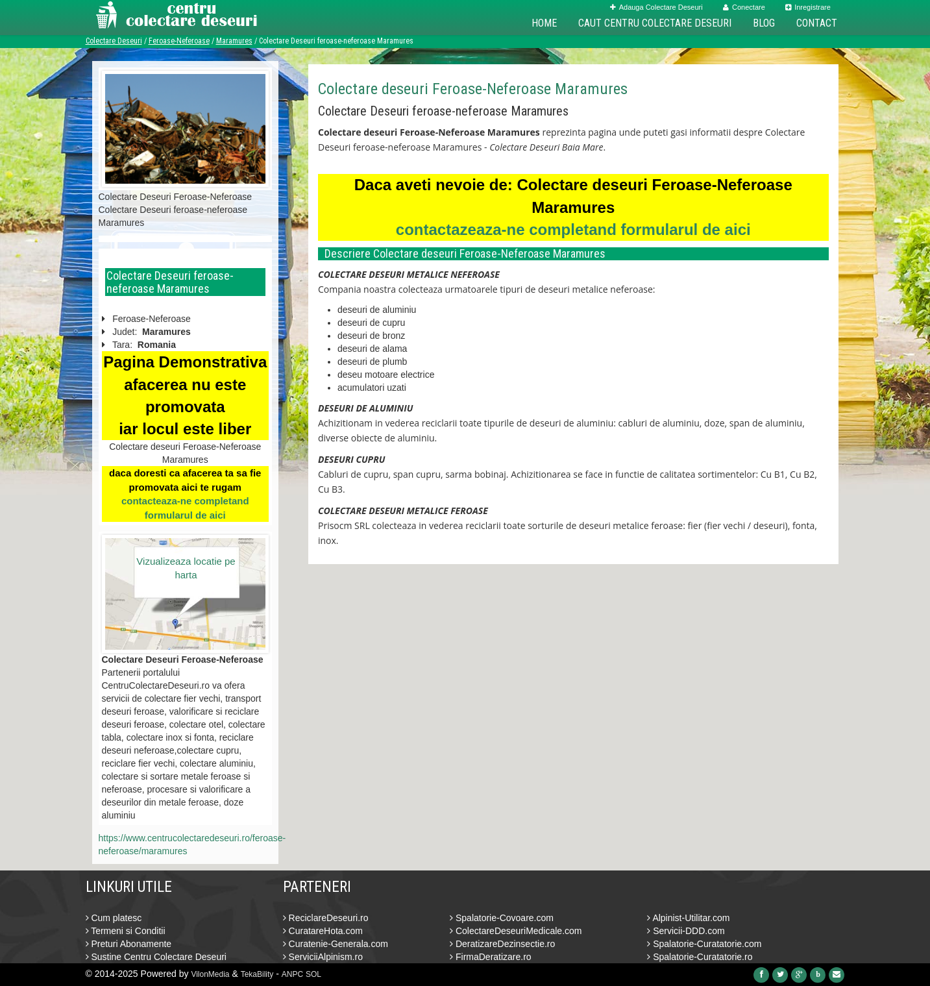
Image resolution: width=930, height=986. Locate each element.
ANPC (292, 974)
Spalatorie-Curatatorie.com (704, 944)
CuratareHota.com (323, 931)
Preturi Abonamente (129, 944)
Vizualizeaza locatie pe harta (185, 568)
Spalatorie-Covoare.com (502, 918)
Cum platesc (114, 918)
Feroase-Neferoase (179, 40)
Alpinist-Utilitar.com (688, 918)
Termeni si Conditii (125, 931)
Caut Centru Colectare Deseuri (654, 23)
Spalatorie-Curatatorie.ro (699, 957)
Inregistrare (808, 7)
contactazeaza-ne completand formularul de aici (573, 229)
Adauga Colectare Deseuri (656, 7)
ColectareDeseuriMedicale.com (515, 931)
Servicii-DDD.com (685, 931)
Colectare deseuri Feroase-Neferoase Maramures (473, 89)
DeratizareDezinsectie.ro (502, 944)
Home (544, 23)
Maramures (234, 40)
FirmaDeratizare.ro (491, 957)
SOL (313, 974)
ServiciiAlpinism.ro (323, 957)
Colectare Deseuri (114, 40)
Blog (764, 23)
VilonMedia (210, 974)
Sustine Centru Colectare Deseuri (156, 957)
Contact (816, 23)
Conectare (744, 7)
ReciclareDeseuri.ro (326, 918)
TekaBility (257, 974)
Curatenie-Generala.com (335, 944)
